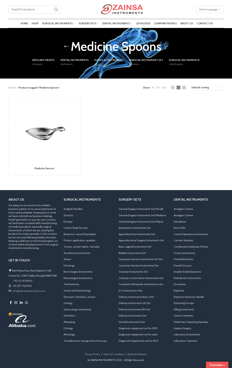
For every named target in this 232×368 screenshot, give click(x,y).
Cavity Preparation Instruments (191, 234)
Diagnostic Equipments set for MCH (138, 340)
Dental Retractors (183, 259)
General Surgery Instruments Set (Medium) (142, 215)
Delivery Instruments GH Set (134, 303)
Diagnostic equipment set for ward (138, 334)
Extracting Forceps (184, 303)
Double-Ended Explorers (187, 271)
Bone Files (179, 227)
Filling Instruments (184, 309)
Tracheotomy (71, 284)
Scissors (68, 215)
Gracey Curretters (183, 315)
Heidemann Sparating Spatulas (191, 322)
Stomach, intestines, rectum (80, 297)
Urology (68, 303)
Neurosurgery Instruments (78, 278)
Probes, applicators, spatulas (79, 240)
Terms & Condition (114, 354)
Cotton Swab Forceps (76, 227)
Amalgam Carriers (183, 209)
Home (12, 87)
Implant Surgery (182, 328)
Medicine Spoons (44, 168)
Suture (67, 259)
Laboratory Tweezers (185, 340)
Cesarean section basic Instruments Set (141, 278)
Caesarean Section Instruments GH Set (141, 259)
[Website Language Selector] (209, 9)
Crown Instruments (184, 253)
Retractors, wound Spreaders (80, 234)
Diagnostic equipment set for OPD (138, 328)
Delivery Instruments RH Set (134, 309)
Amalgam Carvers (183, 215)
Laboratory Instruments (187, 334)
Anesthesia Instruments (77, 253)
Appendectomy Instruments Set (137, 234)
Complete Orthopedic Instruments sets (141, 284)
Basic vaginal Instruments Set (135, 246)
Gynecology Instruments (77, 309)
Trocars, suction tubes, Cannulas (82, 246)
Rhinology (69, 334)
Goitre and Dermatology (77, 290)
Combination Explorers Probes (191, 246)
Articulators (180, 221)
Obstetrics (69, 315)
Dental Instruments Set (132, 322)
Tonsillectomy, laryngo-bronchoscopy (85, 340)
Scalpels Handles (73, 209)
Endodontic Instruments (187, 278)
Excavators (180, 284)
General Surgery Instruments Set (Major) (141, 221)
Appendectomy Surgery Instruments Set (141, 240)
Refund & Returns (137, 354)
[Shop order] (207, 88)
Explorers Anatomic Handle (189, 297)
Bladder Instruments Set (132, 253)
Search (56, 9)
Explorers (179, 290)
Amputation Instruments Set (135, 227)
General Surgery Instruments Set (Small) (141, 209)
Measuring (69, 322)
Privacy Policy (92, 354)
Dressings (69, 265)
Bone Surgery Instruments (78, 271)
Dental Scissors (182, 265)
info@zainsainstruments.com (29, 291)
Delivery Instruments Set (132, 315)
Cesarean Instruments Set (133, 271)
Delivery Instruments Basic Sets (136, 297)
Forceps (68, 221)
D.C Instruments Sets (131, 290)
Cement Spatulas (183, 240)
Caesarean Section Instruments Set (139, 265)
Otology (68, 328)
